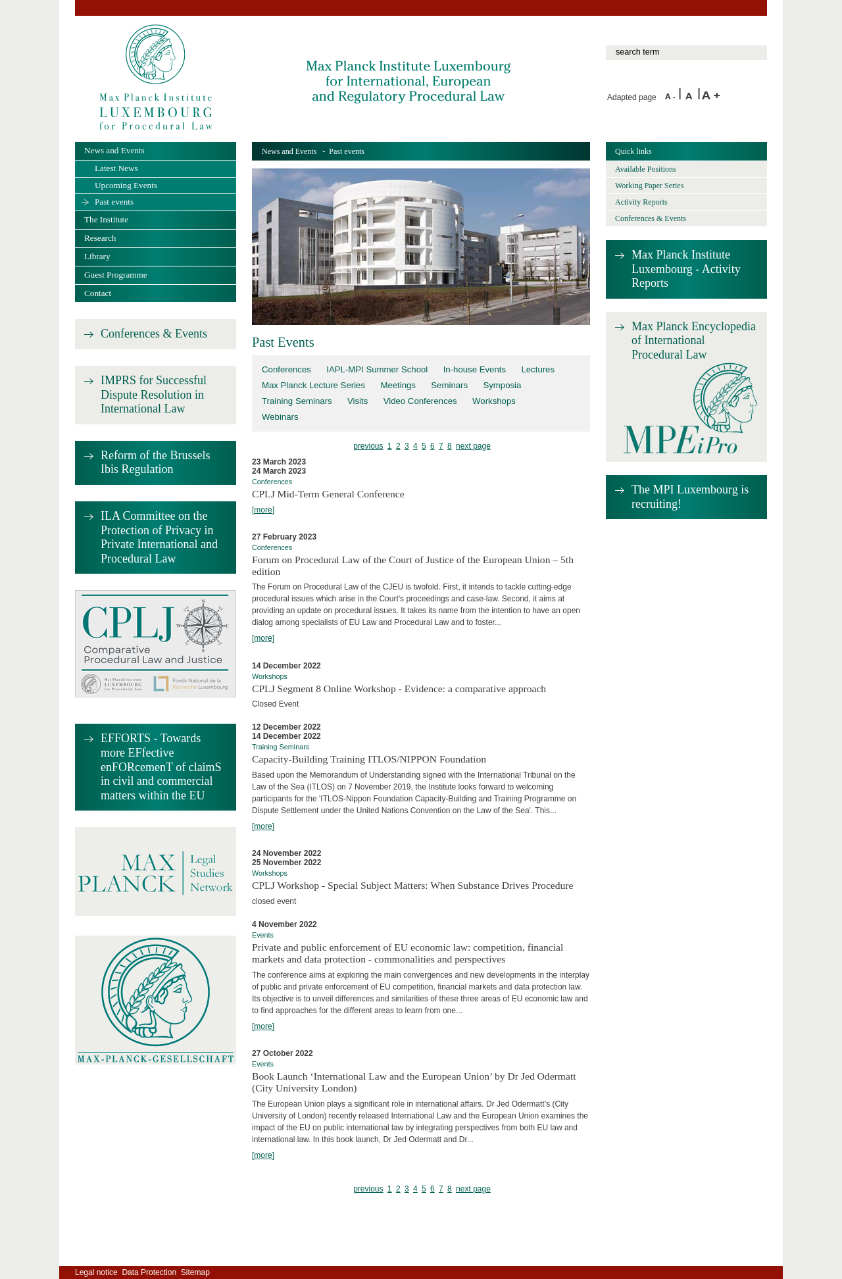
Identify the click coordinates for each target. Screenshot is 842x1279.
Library (97, 256)
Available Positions (645, 169)
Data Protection (149, 1272)
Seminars (449, 385)
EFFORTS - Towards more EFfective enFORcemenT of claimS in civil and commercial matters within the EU (161, 766)
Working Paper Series (649, 185)
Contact (97, 293)
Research (100, 238)
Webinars (280, 417)
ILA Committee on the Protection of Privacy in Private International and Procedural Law (159, 537)
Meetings (398, 385)
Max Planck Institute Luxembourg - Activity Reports (686, 268)
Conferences (286, 369)
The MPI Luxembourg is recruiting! (690, 497)
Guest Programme (115, 275)
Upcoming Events (126, 185)
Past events (114, 202)
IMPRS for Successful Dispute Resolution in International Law (154, 394)
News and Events (289, 151)
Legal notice (96, 1272)
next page (473, 446)
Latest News (116, 168)
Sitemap (195, 1272)
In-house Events (474, 369)
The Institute (106, 219)
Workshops (494, 401)
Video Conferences (420, 401)
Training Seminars (297, 401)
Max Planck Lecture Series (313, 385)
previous (368, 446)
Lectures (538, 369)
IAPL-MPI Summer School (377, 369)
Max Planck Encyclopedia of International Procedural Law (694, 340)
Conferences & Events (154, 333)
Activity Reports (641, 202)
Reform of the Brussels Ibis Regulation (155, 462)
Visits (357, 401)
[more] (263, 509)
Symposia (502, 385)
